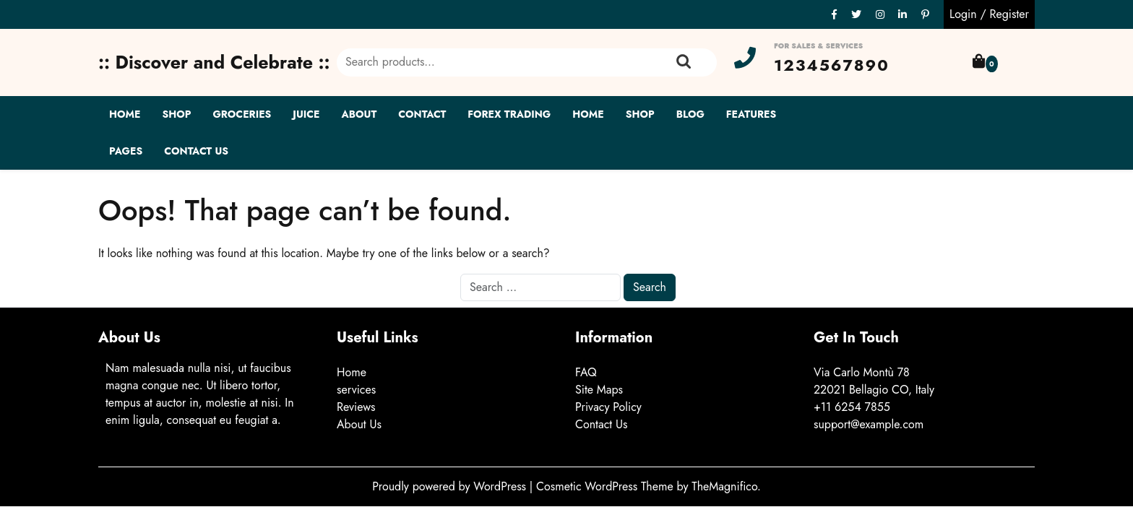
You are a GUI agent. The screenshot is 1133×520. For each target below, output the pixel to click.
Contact (422, 114)
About (359, 114)
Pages (125, 151)
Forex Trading (509, 114)
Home (124, 114)
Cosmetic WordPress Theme (606, 486)
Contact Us (196, 151)
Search (683, 62)
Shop (176, 114)
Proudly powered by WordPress (451, 486)
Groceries (241, 114)
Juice (306, 114)
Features (751, 114)
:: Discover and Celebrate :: (214, 62)
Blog (690, 114)
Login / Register (989, 14)
